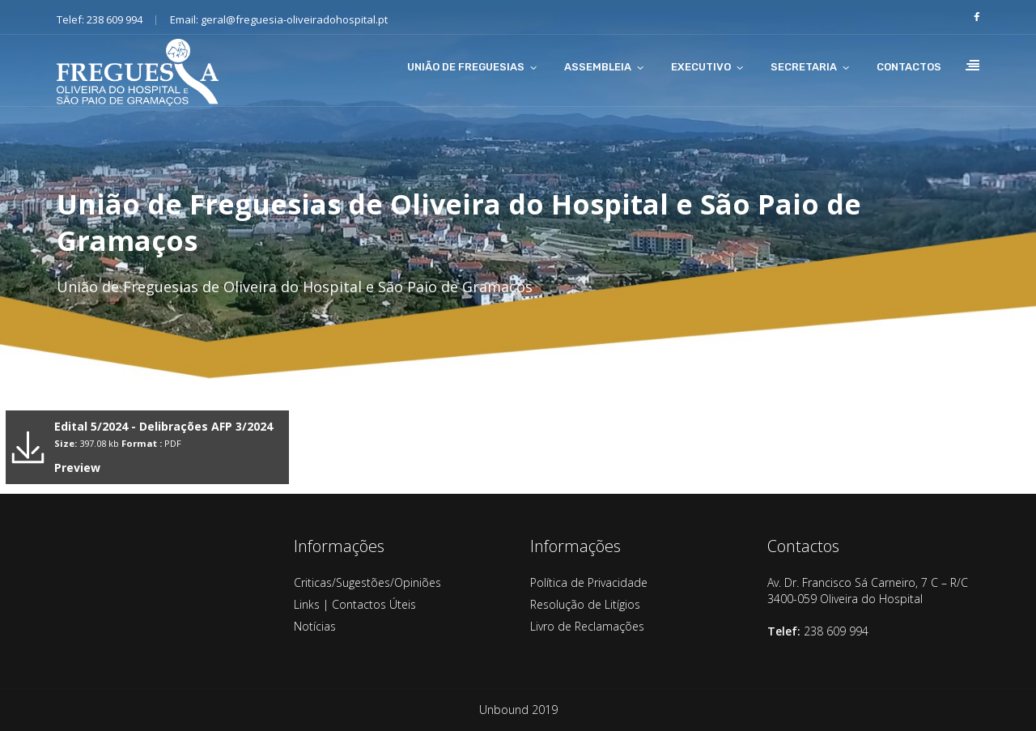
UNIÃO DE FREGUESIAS (465, 67)
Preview (77, 467)
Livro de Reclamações (587, 626)
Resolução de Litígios (585, 604)
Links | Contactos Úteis (355, 604)
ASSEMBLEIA (597, 67)
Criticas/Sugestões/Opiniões (367, 582)
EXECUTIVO (701, 67)
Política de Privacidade (589, 582)
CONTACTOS (909, 67)
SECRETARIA (804, 67)
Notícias (315, 626)
